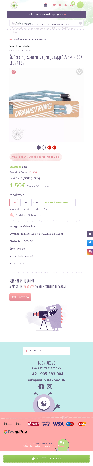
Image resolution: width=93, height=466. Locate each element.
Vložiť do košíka (46, 458)
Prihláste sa (20, 297)
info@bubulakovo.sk (46, 380)
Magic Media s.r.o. (43, 443)
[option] (46, 105)
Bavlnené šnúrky (59, 24)
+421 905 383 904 (46, 374)
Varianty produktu (19, 46)
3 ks (35, 202)
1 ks (13, 202)
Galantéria (30, 24)
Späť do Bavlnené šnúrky (29, 39)
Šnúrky (43, 24)
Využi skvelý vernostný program (47, 14)
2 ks (24, 202)
